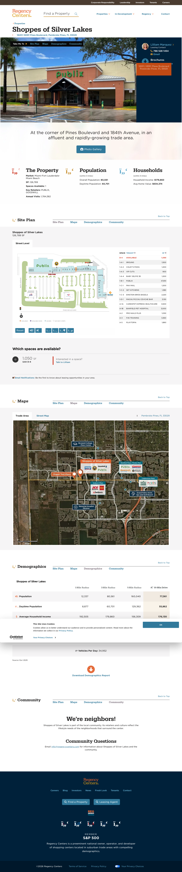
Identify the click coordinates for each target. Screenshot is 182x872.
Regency (146, 14)
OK (161, 854)
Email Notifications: (23, 378)
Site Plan (34, 43)
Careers (166, 3)
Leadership (125, 3)
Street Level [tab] (22, 243)
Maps (45, 43)
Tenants (153, 3)
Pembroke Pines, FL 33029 (155, 415)
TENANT (130, 253)
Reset (20, 330)
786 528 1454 (160, 51)
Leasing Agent (108, 802)
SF (164, 253)
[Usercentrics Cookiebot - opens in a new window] (16, 867)
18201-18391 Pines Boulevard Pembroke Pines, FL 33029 (154, 67)
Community (75, 43)
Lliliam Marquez (161, 44)
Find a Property (77, 802)
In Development (123, 14)
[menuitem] (99, 15)
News (88, 790)
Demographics (58, 43)
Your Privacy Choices (43, 867)
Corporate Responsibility (102, 3)
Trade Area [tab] (22, 415)
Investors (140, 3)
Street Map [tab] (43, 415)
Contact (165, 14)
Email (156, 54)
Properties (102, 14)
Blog (65, 790)
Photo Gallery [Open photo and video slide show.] (93, 149)
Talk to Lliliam (63, 362)
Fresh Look (101, 790)
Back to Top (164, 216)
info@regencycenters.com (65, 747)
